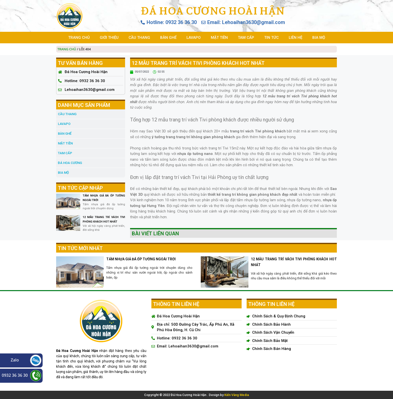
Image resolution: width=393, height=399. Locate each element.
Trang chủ (66, 49)
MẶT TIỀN (219, 37)
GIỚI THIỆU (109, 37)
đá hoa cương (70, 163)
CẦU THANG (139, 37)
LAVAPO (193, 37)
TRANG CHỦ (79, 37)
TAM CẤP (246, 37)
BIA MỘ (318, 37)
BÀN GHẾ (168, 37)
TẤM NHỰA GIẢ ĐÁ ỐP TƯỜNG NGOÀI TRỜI (141, 259)
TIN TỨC (271, 37)
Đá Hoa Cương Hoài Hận (212, 11)
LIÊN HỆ (295, 37)
